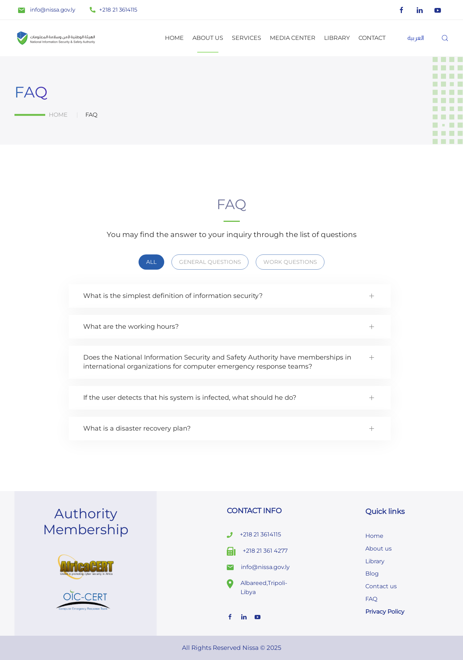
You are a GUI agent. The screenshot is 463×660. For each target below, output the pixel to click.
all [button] (151, 261)
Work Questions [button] (290, 261)
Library (337, 37)
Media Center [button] (292, 37)
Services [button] (246, 37)
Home (174, 37)
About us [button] (207, 37)
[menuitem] (416, 38)
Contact (372, 37)
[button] (445, 38)
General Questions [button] (210, 261)
